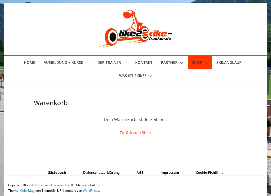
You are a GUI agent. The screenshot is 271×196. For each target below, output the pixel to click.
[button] (86, 63)
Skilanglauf (228, 62)
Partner (169, 62)
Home (29, 62)
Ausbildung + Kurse (63, 62)
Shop (197, 62)
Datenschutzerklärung (101, 172)
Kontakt (143, 62)
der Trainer (109, 62)
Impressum (170, 172)
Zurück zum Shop (135, 132)
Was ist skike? (132, 75)
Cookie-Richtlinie (209, 172)
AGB (140, 172)
